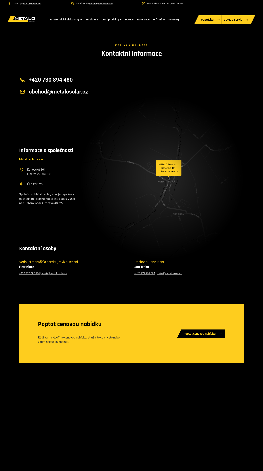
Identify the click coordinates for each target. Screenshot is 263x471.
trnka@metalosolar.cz (169, 273)
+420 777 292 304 (144, 273)
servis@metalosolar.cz (54, 273)
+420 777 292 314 (29, 273)
